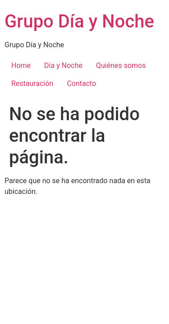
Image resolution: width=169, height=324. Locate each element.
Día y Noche (63, 65)
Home (21, 65)
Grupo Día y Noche (79, 21)
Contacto (81, 83)
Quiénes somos (121, 65)
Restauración (32, 83)
